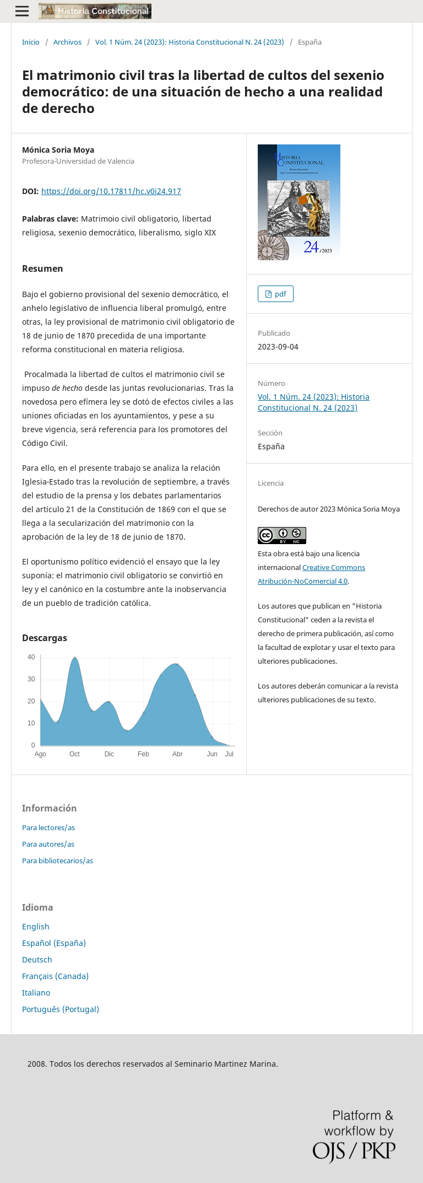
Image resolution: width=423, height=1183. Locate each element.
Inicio (31, 42)
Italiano (36, 992)
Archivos (67, 42)
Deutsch (37, 959)
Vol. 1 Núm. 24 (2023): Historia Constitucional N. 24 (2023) (189, 42)
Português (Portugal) (60, 1009)
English (36, 926)
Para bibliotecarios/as (57, 860)
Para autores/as (48, 844)
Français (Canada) (55, 976)
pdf (279, 294)
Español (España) (54, 943)
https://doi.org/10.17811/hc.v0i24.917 (111, 191)
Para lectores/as (48, 827)
